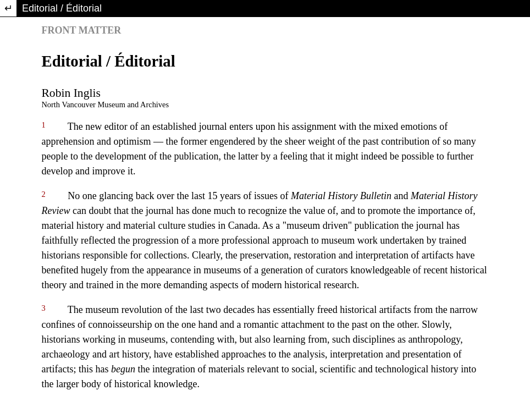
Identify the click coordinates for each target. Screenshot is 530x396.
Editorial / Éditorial (62, 8)
